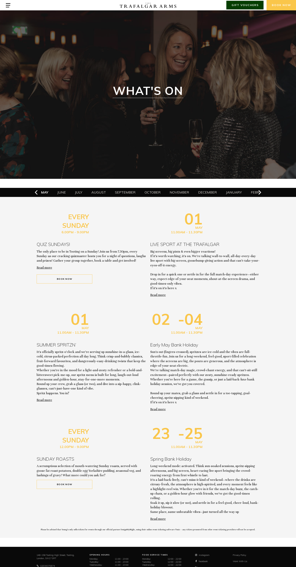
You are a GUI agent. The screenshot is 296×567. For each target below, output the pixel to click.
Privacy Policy (239, 555)
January (234, 192)
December (207, 192)
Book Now (64, 278)
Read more (44, 268)
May (44, 192)
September (125, 192)
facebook (201, 561)
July (78, 192)
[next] (259, 192)
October (153, 192)
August (98, 192)
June (61, 192)
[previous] (36, 192)
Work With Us (240, 561)
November (179, 192)
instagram (202, 555)
